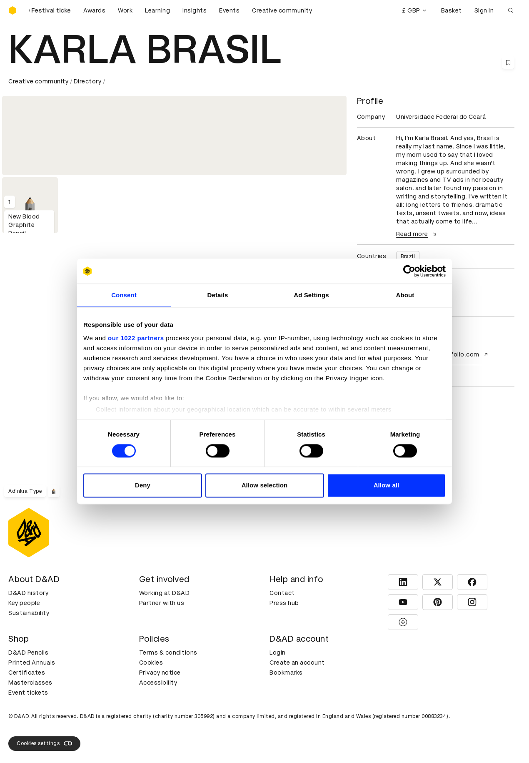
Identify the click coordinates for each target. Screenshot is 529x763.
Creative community (282, 10)
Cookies (151, 662)
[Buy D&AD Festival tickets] (50, 10)
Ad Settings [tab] (311, 295)
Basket (451, 10)
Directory (88, 81)
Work (125, 10)
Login (277, 652)
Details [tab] (217, 295)
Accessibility (158, 682)
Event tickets (28, 692)
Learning (157, 10)
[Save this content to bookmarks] (508, 62)
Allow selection (265, 485)
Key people (24, 603)
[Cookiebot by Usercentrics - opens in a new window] (409, 271)
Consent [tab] (124, 295)
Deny (142, 485)
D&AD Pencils (28, 652)
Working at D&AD (164, 593)
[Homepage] (12, 10)
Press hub (284, 603)
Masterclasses (30, 682)
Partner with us (162, 603)
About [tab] (405, 295)
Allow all (386, 485)
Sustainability (28, 613)
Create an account (297, 662)
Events (229, 10)
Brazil (408, 256)
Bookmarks (286, 672)
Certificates (26, 672)
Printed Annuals (31, 662)
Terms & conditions (168, 652)
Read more (417, 234)
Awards (94, 10)
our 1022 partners (136, 337)
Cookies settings (44, 743)
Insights (194, 10)
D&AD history (28, 593)
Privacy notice (160, 672)
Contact (282, 593)
